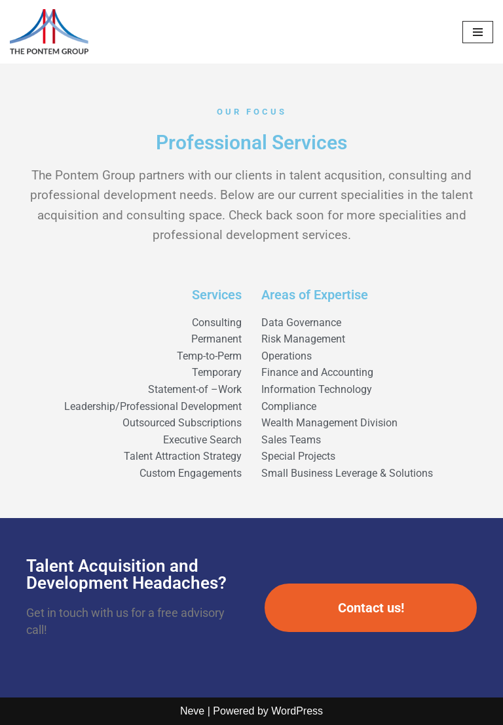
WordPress (297, 710)
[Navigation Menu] (477, 32)
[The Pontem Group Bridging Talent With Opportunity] (49, 31)
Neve (192, 710)
